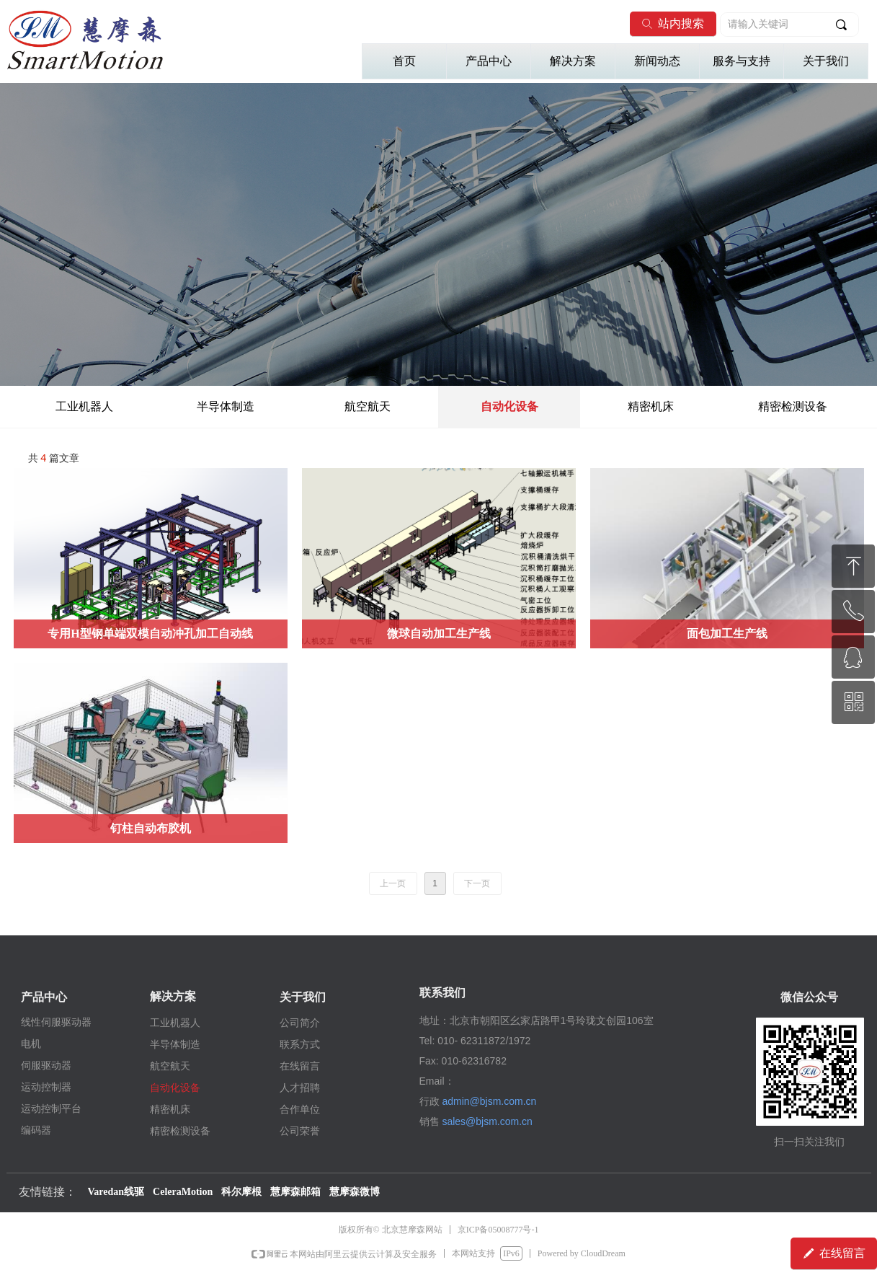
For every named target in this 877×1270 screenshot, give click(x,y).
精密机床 (651, 406)
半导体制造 (225, 406)
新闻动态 (657, 61)
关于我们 (826, 61)
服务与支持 (741, 61)
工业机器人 (84, 406)
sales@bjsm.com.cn (487, 1121)
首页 (404, 61)
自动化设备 (509, 406)
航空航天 (367, 406)
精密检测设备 (792, 406)
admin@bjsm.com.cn (489, 1101)
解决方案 (573, 61)
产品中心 (489, 61)
